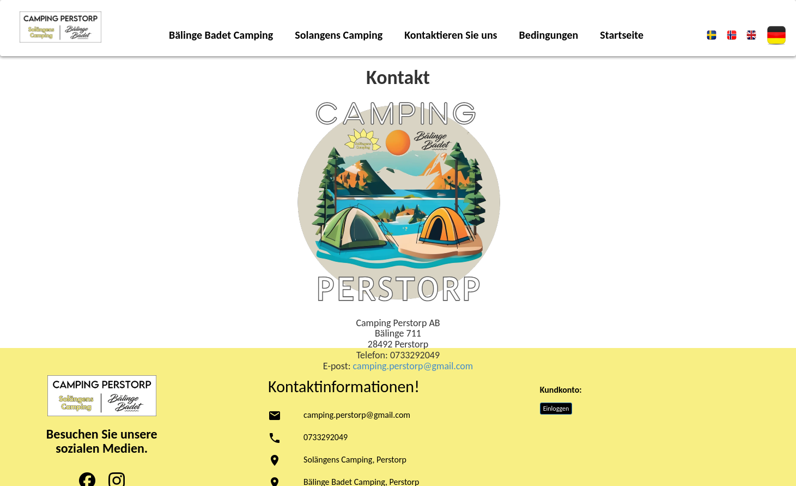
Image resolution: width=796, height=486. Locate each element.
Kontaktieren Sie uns (450, 34)
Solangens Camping (338, 34)
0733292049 (325, 437)
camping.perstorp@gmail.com (356, 415)
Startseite (621, 34)
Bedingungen (549, 34)
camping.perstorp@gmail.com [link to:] (413, 366)
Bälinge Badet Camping (221, 34)
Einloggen (556, 408)
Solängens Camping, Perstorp (354, 459)
